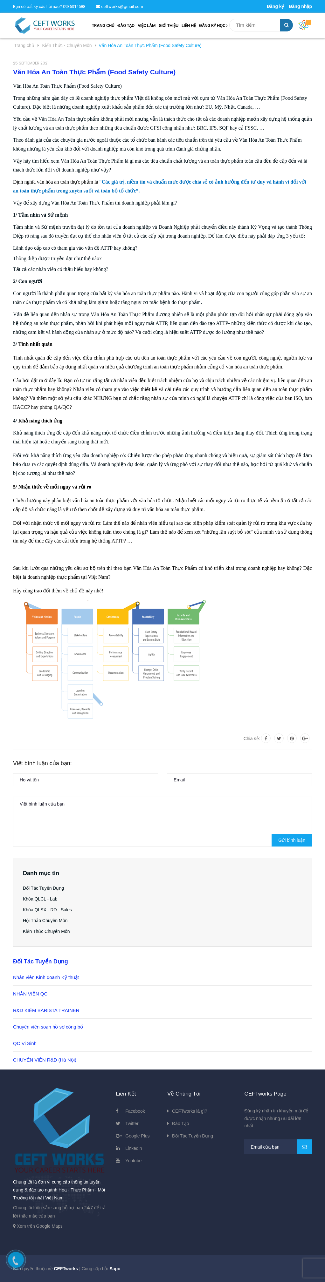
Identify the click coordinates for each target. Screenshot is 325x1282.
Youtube (133, 1160)
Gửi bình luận (291, 840)
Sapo (114, 1268)
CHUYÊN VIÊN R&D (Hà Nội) (44, 1060)
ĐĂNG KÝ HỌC (213, 25)
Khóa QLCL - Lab (40, 898)
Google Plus (137, 1135)
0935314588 (74, 6)
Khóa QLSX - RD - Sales (47, 909)
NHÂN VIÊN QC (30, 993)
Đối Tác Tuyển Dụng (43, 888)
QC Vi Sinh (25, 1043)
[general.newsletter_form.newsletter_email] (278, 1146)
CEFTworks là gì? (189, 1111)
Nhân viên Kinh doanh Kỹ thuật (46, 977)
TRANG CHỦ (103, 25)
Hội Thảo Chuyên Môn (45, 920)
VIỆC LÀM (147, 25)
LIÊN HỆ (189, 25)
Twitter (131, 1123)
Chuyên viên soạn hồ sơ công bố (48, 1026)
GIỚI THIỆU (168, 25)
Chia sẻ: (252, 738)
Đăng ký (275, 6)
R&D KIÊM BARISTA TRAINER (46, 1010)
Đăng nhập (300, 6)
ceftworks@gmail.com (119, 6)
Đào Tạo (180, 1123)
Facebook (135, 1111)
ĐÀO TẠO (126, 25)
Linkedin (133, 1148)
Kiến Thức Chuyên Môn (46, 931)
